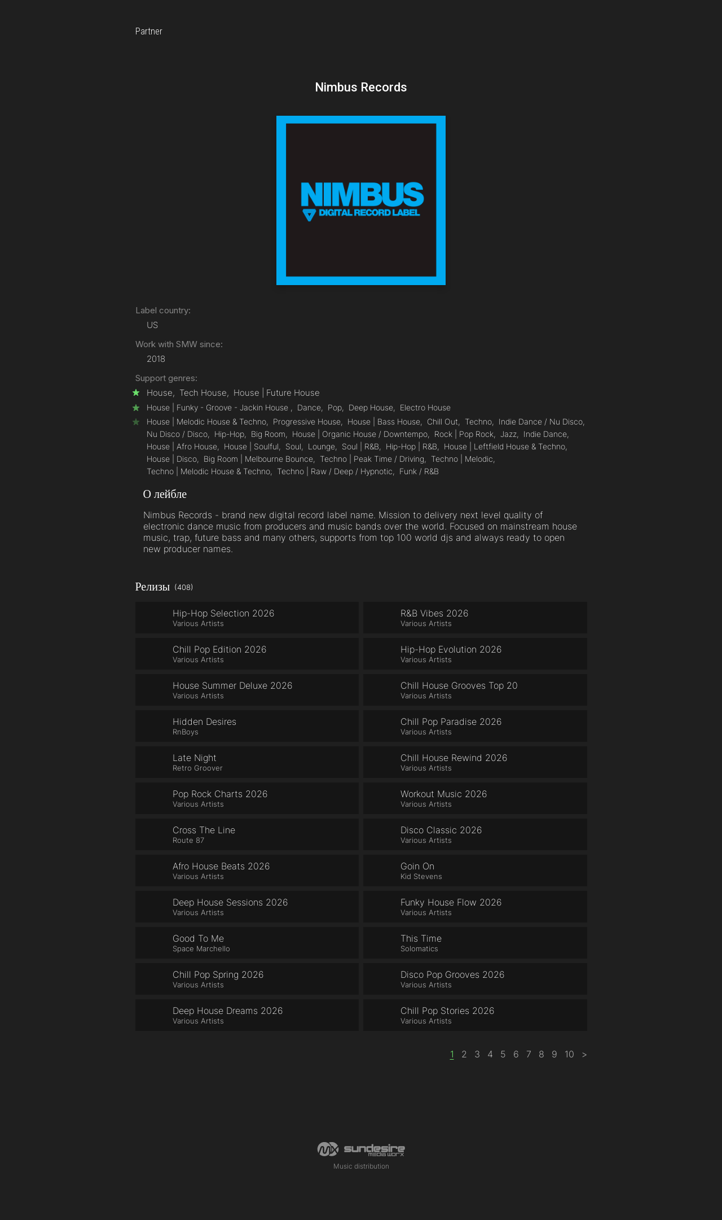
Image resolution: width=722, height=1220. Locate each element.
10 (569, 1054)
